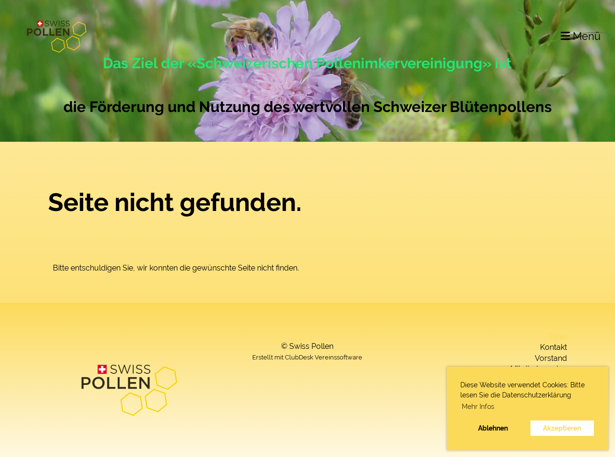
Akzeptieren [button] (562, 428)
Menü (581, 36)
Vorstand (551, 358)
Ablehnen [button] (493, 428)
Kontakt (553, 347)
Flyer (558, 336)
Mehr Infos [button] (478, 406)
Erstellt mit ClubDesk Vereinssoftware (307, 357)
